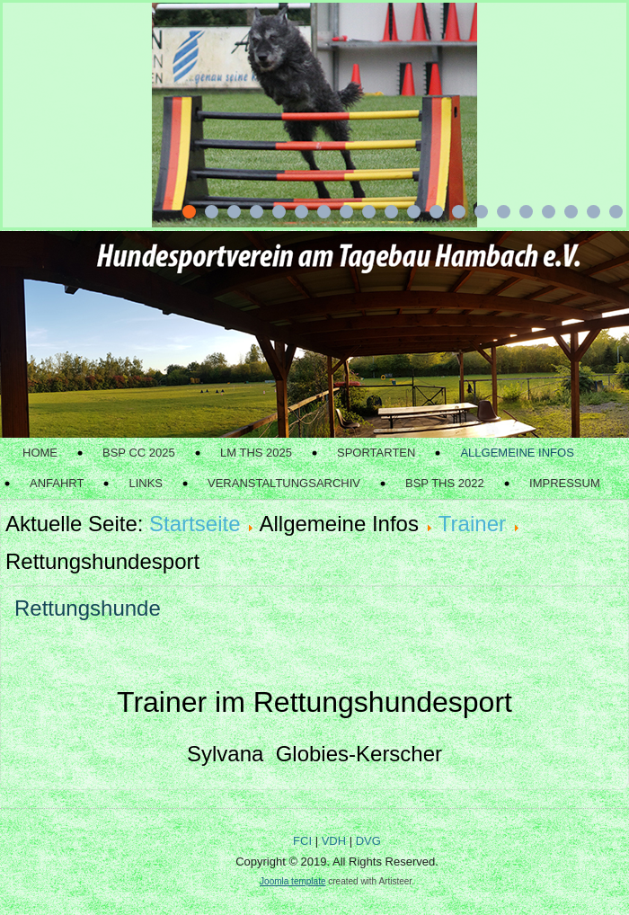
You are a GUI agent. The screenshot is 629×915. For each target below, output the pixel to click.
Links (145, 483)
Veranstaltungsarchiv (284, 483)
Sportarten (376, 452)
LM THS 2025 (256, 452)
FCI (302, 841)
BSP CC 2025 (138, 452)
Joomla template (292, 881)
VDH (334, 841)
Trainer (472, 523)
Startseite (194, 523)
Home (40, 452)
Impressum (564, 483)
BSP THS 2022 (444, 483)
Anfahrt (57, 483)
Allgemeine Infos (516, 452)
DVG (368, 841)
